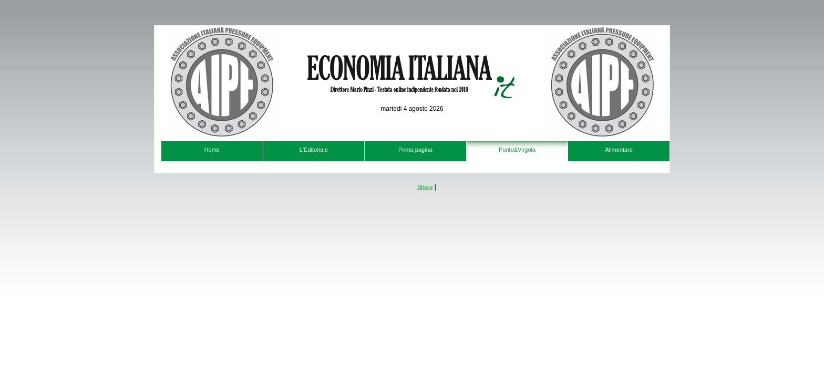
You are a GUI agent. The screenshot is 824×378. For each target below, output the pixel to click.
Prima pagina (415, 149)
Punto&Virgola (517, 149)
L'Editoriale (314, 149)
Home (212, 149)
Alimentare (619, 149)
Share (424, 187)
